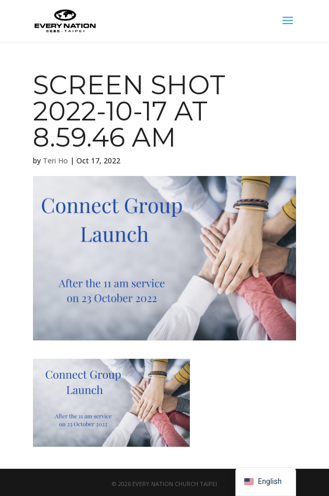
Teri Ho (55, 161)
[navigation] (265, 481)
